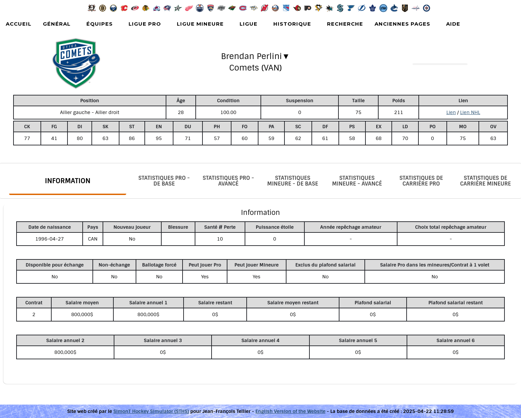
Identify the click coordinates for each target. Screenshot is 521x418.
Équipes (99, 24)
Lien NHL (470, 112)
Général (57, 24)
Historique (292, 24)
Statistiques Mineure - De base (292, 180)
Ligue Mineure (200, 24)
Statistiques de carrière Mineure (485, 180)
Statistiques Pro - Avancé (228, 180)
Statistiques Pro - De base (164, 180)
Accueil (18, 24)
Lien (451, 112)
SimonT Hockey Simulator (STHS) (151, 411)
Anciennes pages (402, 24)
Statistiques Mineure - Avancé (357, 180)
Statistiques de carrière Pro (421, 180)
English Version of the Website (290, 411)
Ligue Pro (145, 24)
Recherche (345, 24)
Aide (453, 24)
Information (67, 180)
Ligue (248, 24)
